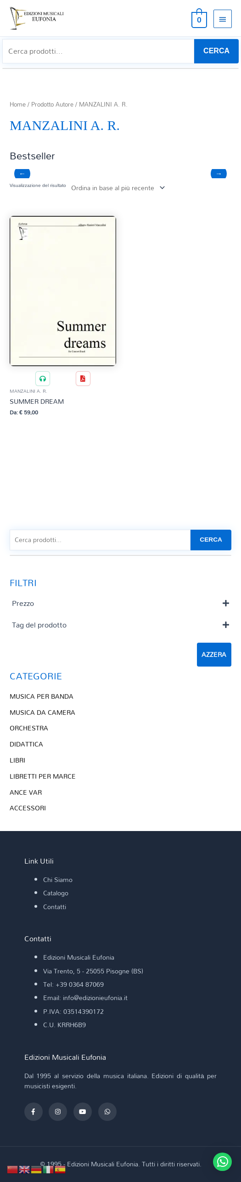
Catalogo (55, 893)
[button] (222, 1162)
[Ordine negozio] (116, 187)
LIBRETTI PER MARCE (43, 776)
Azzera (214, 654)
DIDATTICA (26, 744)
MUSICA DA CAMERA (42, 712)
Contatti (54, 906)
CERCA (216, 51)
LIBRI (17, 760)
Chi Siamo (58, 879)
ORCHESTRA (29, 728)
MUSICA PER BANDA (41, 696)
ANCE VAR (26, 792)
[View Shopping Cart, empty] (198, 18)
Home (18, 104)
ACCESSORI (28, 808)
